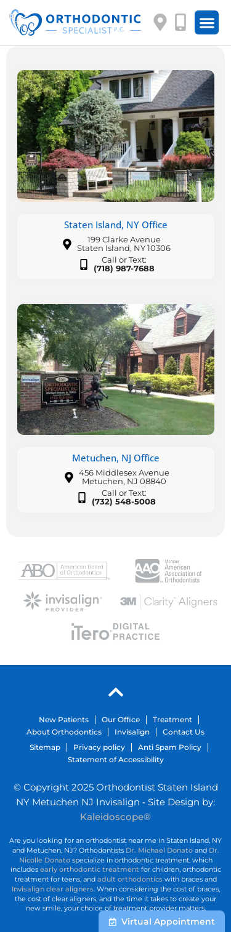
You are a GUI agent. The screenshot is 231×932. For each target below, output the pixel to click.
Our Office (121, 719)
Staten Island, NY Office (116, 224)
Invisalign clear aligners (53, 889)
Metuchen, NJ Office (116, 458)
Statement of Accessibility (116, 759)
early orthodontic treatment (89, 869)
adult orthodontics (130, 879)
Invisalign (132, 731)
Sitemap (45, 747)
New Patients (64, 719)
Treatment (172, 719)
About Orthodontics (64, 731)
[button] (207, 22)
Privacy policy (99, 747)
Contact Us (184, 731)
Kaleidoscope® (115, 816)
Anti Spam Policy (169, 747)
